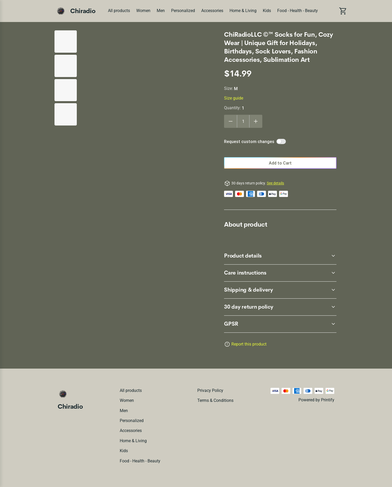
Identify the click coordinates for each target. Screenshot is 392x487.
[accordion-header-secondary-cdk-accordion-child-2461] (280, 256)
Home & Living (243, 10)
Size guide (233, 98)
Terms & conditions (215, 400)
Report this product (248, 344)
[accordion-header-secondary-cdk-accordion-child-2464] (280, 324)
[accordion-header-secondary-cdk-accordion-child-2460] (280, 307)
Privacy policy (210, 390)
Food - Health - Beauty (297, 10)
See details (275, 183)
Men (161, 10)
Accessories (212, 10)
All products (119, 10)
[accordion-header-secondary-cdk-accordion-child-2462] (280, 273)
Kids (267, 10)
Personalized (183, 10)
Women (143, 10)
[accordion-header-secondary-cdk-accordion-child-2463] (280, 290)
